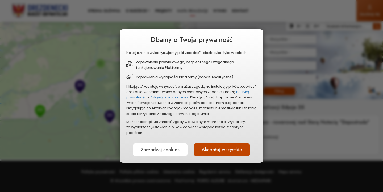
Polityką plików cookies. (169, 97)
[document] (191, 96)
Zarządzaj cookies (160, 149)
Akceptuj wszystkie (222, 149)
